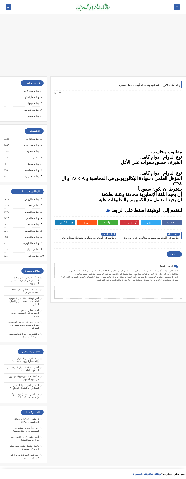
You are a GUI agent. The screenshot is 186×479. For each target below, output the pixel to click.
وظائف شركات (31, 90)
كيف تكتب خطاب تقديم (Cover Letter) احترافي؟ (24, 291)
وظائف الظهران (31, 243)
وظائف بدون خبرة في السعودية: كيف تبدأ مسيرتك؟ (24, 335)
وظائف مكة (33, 224)
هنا (107, 210)
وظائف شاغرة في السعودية (146, 474)
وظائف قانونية (32, 176)
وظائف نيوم (33, 116)
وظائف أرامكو (32, 97)
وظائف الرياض (31, 199)
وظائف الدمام (32, 211)
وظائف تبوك (32, 249)
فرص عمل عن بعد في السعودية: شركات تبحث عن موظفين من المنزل (23, 325)
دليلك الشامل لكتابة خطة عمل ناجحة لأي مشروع (24, 447)
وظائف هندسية (31, 145)
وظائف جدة (33, 205)
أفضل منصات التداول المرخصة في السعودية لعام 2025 (22, 369)
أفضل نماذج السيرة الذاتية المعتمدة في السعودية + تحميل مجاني (24, 313)
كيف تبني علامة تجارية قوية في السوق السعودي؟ (24, 456)
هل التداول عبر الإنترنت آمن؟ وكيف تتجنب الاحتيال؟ (25, 396)
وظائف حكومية (31, 109)
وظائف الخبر (32, 218)
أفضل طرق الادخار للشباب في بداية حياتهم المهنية (24, 438)
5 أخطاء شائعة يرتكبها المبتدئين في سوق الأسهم (24, 378)
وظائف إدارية (32, 138)
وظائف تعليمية (31, 170)
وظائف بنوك (33, 103)
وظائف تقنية (32, 151)
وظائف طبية (33, 157)
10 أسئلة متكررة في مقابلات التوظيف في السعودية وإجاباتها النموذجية (24, 280)
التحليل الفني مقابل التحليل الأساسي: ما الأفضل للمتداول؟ (24, 387)
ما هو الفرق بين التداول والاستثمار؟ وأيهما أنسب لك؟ (25, 360)
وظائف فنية (33, 164)
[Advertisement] (93, 47)
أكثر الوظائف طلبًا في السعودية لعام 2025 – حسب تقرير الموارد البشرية (24, 301)
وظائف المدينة (31, 230)
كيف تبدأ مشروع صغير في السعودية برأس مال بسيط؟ (26, 429)
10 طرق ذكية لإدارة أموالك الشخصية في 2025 (26, 420)
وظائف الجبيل (32, 237)
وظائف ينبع (33, 255)
